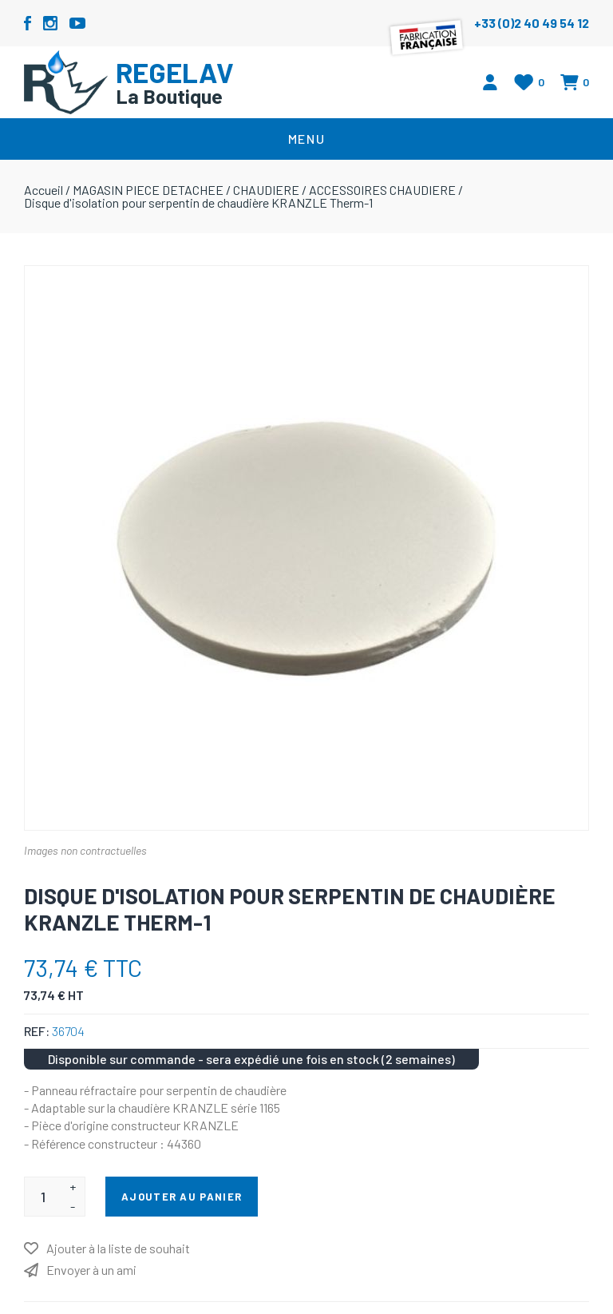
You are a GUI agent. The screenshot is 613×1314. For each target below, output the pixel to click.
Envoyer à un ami (91, 1269)
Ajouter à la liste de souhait (118, 1248)
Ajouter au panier (181, 1196)
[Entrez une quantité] (43, 1196)
